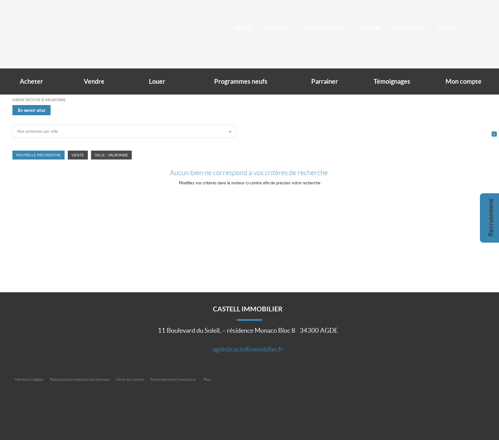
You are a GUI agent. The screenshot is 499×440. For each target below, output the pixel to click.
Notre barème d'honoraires (174, 379)
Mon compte (463, 81)
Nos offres (277, 27)
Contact (447, 27)
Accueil (243, 27)
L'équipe (371, 27)
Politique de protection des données (79, 379)
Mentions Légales (29, 379)
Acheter (31, 81)
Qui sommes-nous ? (325, 27)
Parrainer (324, 81)
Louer (157, 81)
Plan (207, 379)
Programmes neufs (240, 81)
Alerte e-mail (409, 27)
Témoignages (392, 81)
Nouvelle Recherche (38, 155)
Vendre (94, 81)
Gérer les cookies (130, 379)
